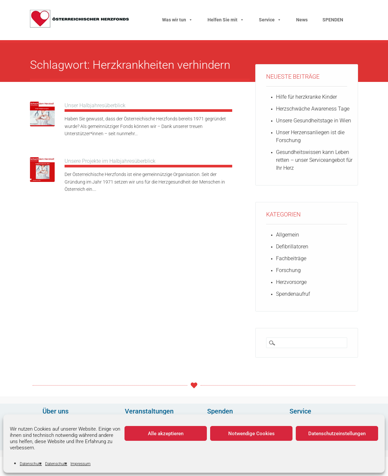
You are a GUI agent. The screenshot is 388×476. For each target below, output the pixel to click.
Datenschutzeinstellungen (337, 434)
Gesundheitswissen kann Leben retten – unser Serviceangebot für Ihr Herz (314, 160)
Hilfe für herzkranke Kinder (306, 97)
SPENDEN (332, 19)
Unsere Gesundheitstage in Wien (313, 120)
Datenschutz (31, 464)
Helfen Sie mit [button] (226, 20)
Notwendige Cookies (251, 434)
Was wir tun (177, 20)
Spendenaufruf (293, 294)
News (302, 19)
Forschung (288, 270)
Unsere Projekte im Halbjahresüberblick (110, 161)
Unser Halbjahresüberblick (95, 105)
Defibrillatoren (292, 246)
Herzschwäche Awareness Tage (312, 109)
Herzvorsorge (291, 282)
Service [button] (270, 20)
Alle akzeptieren (165, 434)
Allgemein (287, 235)
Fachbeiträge (291, 258)
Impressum (80, 464)
